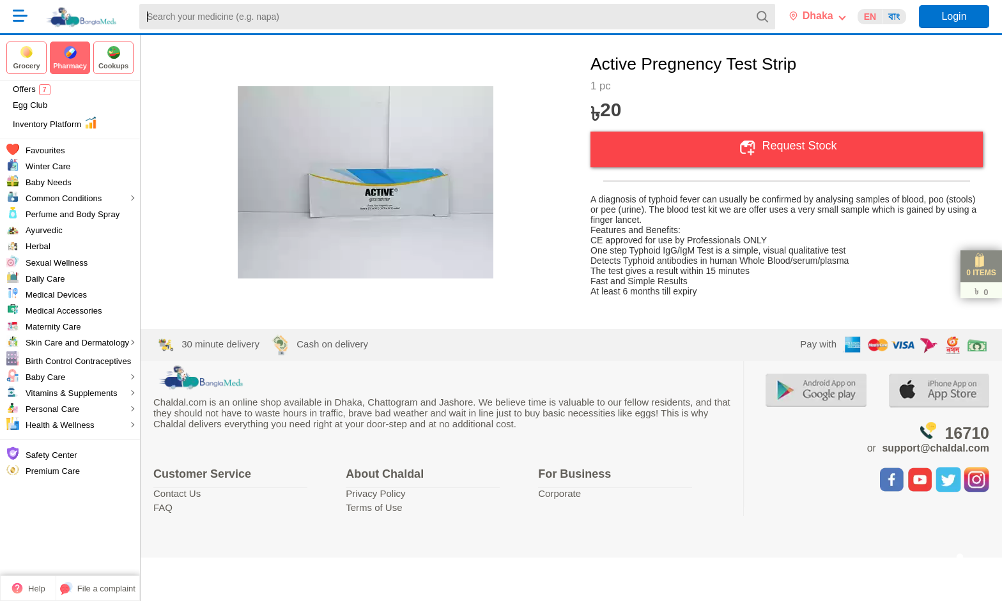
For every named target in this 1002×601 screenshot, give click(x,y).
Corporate (559, 493)
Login (953, 16)
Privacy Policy (375, 493)
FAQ (163, 507)
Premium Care (53, 471)
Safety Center (51, 455)
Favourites (45, 150)
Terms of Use (374, 507)
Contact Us (177, 493)
